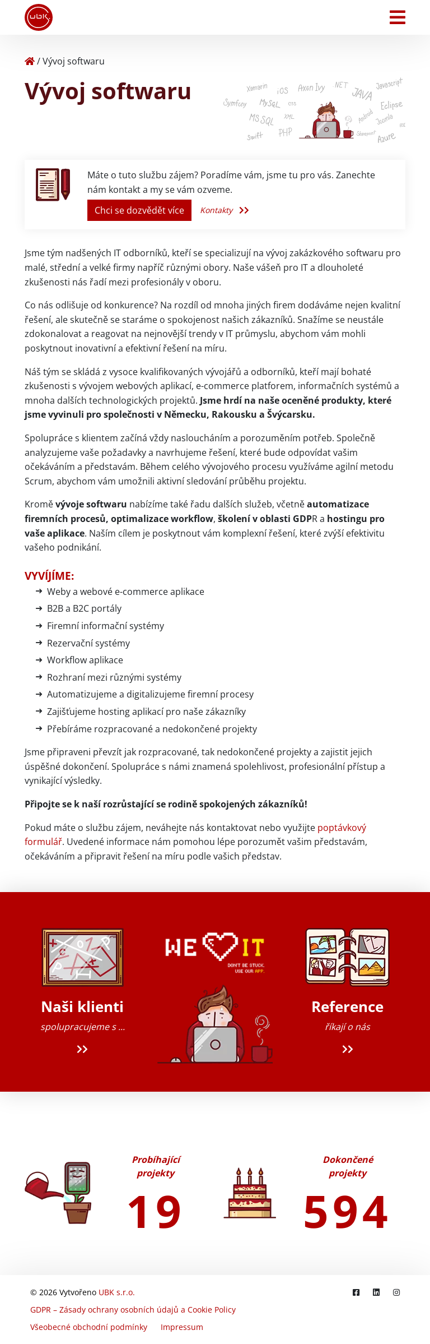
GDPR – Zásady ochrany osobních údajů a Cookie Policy (133, 1309)
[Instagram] (396, 1292)
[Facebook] (356, 1292)
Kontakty (224, 210)
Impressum (182, 1327)
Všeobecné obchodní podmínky (88, 1327)
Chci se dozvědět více (139, 210)
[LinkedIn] (376, 1292)
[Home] (30, 61)
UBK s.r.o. (117, 1292)
